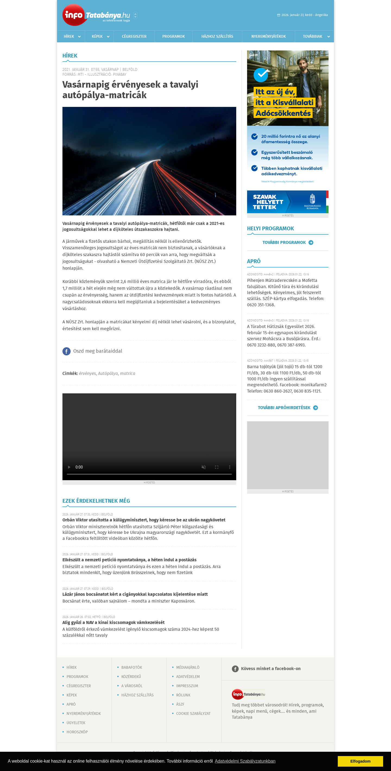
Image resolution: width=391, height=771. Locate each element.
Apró (71, 705)
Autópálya (108, 373)
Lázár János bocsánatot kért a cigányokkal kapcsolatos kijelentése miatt (135, 594)
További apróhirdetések (284, 407)
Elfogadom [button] (361, 761)
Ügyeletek (76, 723)
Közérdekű (131, 677)
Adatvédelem (188, 677)
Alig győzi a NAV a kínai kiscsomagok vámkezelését (113, 622)
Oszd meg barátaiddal (97, 351)
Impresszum (187, 686)
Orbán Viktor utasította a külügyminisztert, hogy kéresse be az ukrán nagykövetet (143, 520)
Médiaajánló (188, 668)
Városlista (135, 15)
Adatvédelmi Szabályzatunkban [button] (245, 761)
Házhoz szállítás (217, 37)
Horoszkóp (77, 732)
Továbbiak (312, 37)
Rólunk (183, 695)
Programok (173, 37)
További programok (284, 242)
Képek (97, 37)
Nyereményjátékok (268, 37)
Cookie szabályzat (193, 714)
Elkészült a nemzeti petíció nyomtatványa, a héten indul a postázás (129, 560)
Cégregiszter (134, 37)
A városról (132, 686)
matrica (127, 373)
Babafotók (131, 668)
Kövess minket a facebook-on (271, 668)
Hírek (69, 37)
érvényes (87, 373)
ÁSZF (180, 705)
